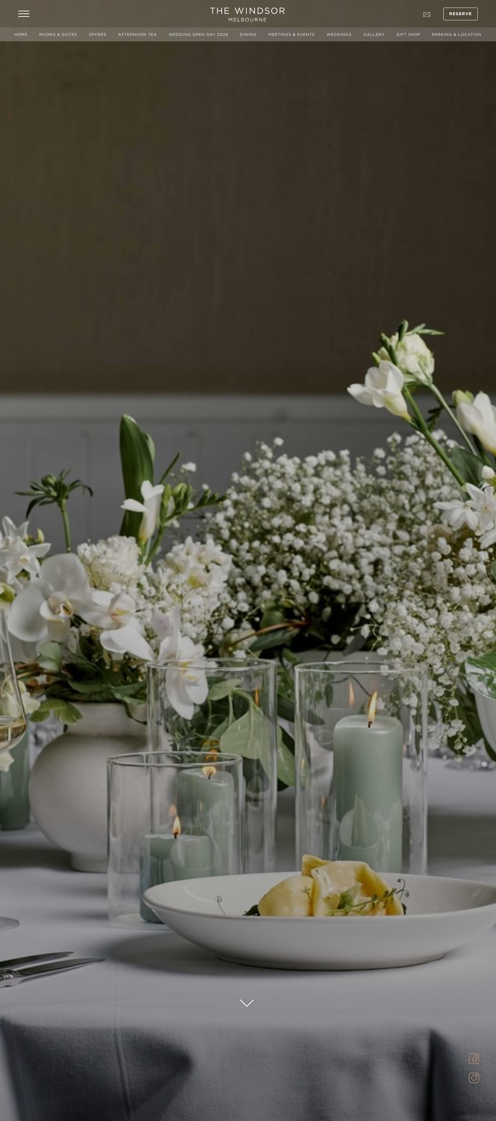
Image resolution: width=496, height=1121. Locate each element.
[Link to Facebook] (474, 1058)
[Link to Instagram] (474, 1077)
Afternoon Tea (137, 34)
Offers (97, 34)
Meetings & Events (291, 34)
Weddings (339, 34)
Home (21, 34)
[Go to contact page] (427, 14)
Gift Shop (408, 34)
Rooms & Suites (58, 34)
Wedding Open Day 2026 (198, 34)
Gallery (374, 34)
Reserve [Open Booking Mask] (460, 14)
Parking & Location (457, 34)
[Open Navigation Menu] (23, 14)
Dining (248, 34)
